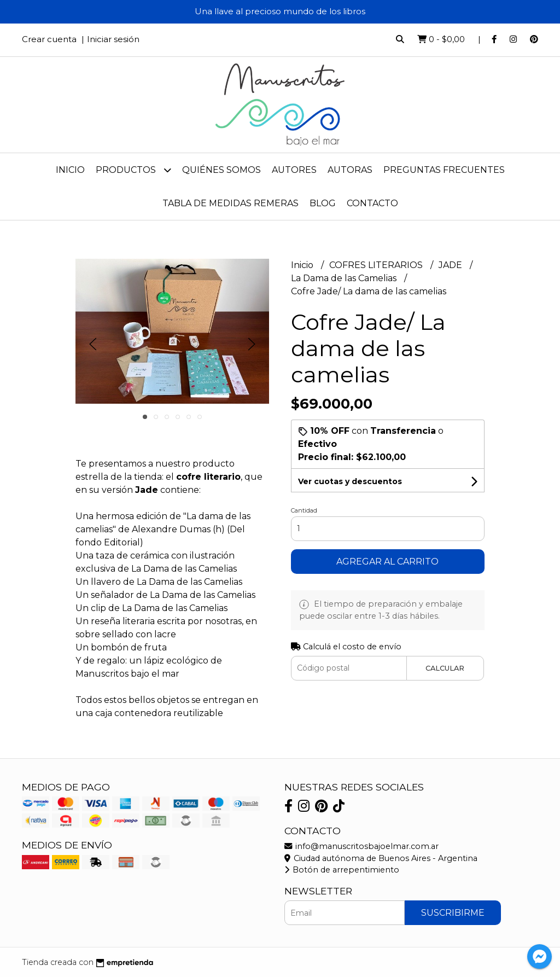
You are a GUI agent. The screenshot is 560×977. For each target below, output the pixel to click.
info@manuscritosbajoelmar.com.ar (361, 846)
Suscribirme (453, 913)
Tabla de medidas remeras (230, 203)
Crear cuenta (49, 39)
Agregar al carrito (387, 561)
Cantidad (304, 510)
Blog (323, 203)
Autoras (350, 170)
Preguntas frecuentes (444, 170)
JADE (451, 265)
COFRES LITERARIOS (377, 265)
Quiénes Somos (221, 170)
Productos (133, 170)
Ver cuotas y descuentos (350, 481)
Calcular (444, 668)
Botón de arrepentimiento (341, 870)
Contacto (372, 203)
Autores (294, 170)
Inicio (70, 170)
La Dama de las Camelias (345, 278)
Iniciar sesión (113, 39)
